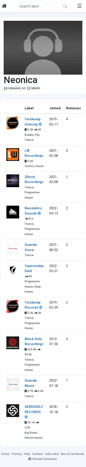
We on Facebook (72, 454)
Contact (37, 454)
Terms (5, 454)
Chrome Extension (42, 459)
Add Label (52, 454)
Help (27, 454)
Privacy (17, 454)
